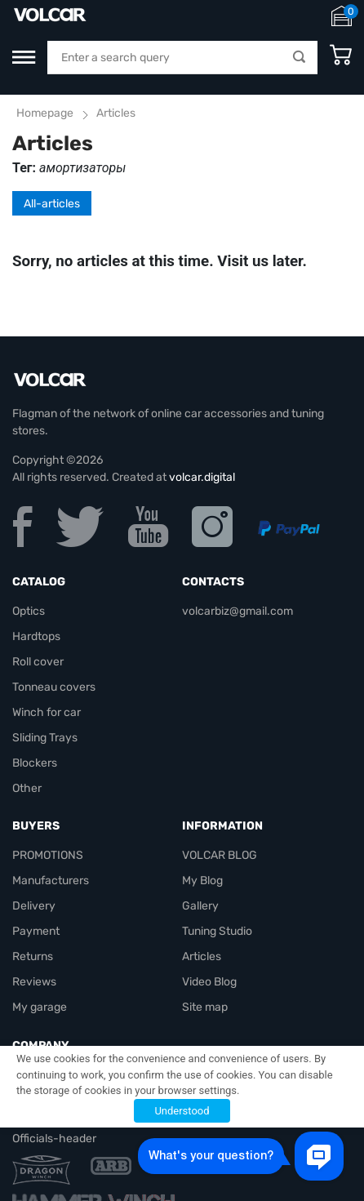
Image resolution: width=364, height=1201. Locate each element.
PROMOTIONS (47, 855)
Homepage (44, 113)
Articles (201, 956)
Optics (28, 611)
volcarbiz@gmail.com (237, 611)
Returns (32, 956)
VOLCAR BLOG (219, 855)
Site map (205, 1007)
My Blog (202, 880)
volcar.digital (202, 477)
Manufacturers (50, 880)
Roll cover (38, 662)
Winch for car (46, 712)
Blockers (34, 763)
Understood (181, 1111)
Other (27, 788)
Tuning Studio (217, 931)
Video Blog (209, 982)
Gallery (200, 906)
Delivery (33, 906)
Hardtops (36, 636)
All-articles (52, 204)
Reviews (34, 982)
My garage (39, 1007)
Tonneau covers (53, 687)
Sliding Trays (45, 738)
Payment (36, 931)
